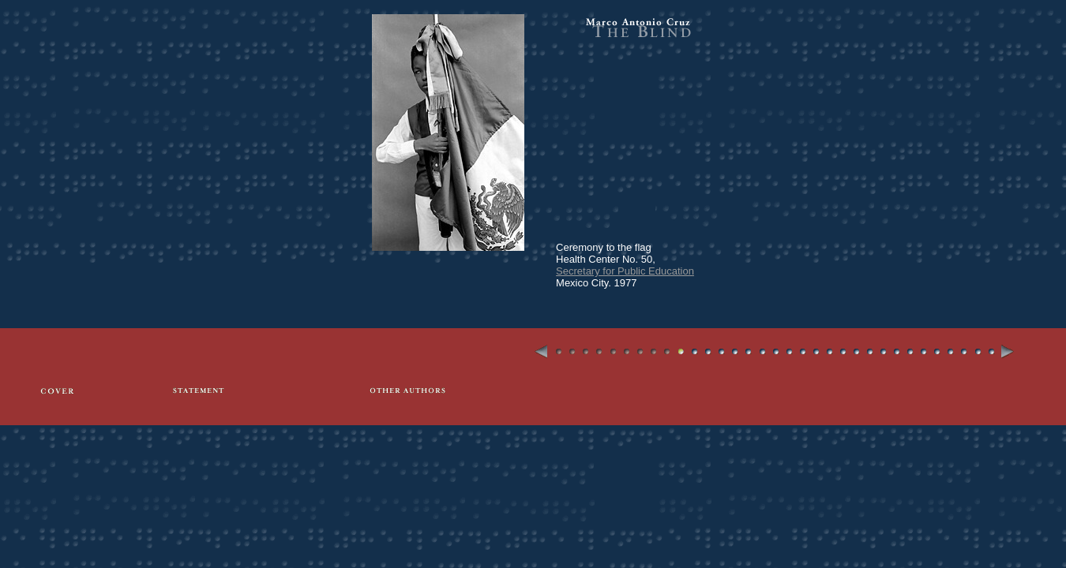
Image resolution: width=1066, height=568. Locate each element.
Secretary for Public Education (625, 271)
